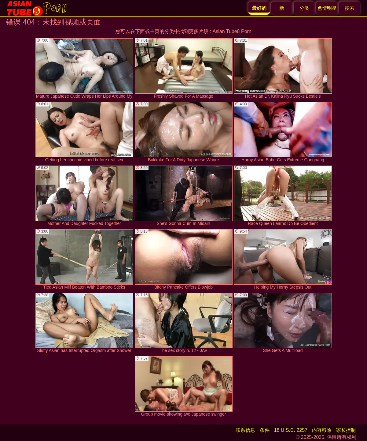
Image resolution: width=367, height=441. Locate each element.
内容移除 (322, 430)
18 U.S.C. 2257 (290, 430)
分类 (304, 8)
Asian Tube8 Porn (232, 31)
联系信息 (245, 430)
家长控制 (346, 430)
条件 (265, 430)
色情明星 (327, 8)
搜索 (349, 8)
